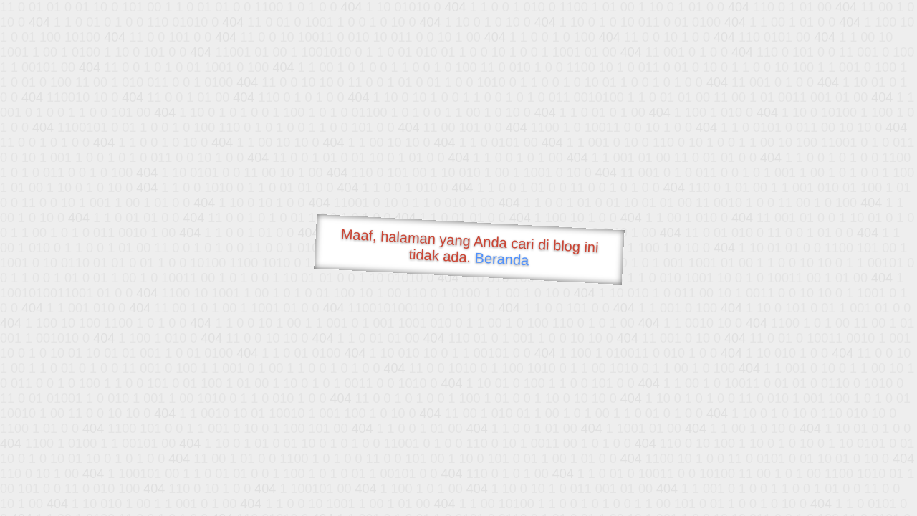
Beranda (501, 258)
